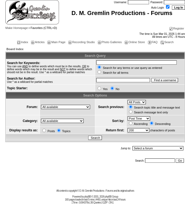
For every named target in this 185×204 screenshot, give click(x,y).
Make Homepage (16, 27)
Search (167, 42)
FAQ (153, 42)
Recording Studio (81, 42)
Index (22, 42)
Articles (38, 42)
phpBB (87, 196)
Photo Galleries (110, 42)
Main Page (56, 42)
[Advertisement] (71, 177)
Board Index (15, 49)
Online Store (135, 42)
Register (176, 28)
